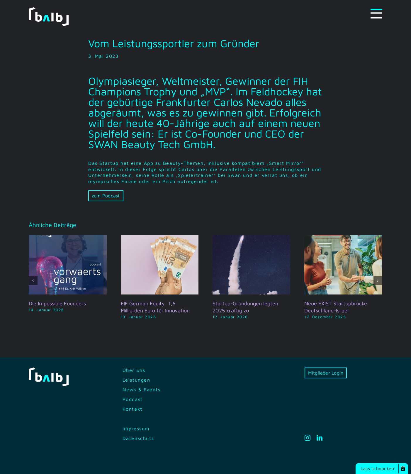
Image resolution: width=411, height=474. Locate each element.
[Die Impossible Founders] (67, 237)
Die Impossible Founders (57, 303)
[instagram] (308, 438)
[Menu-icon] (376, 11)
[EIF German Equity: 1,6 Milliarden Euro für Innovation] (159, 237)
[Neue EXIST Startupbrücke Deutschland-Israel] (343, 237)
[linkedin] (320, 438)
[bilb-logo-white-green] (49, 9)
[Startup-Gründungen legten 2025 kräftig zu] (251, 237)
